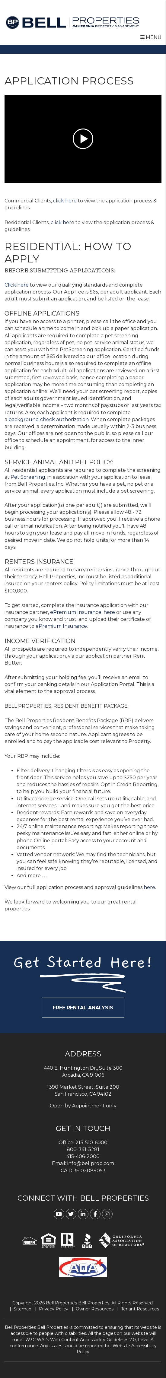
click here (65, 201)
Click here (17, 285)
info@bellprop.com (90, 1163)
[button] (59, 1214)
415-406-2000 (83, 1156)
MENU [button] (150, 37)
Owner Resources (94, 1309)
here (149, 887)
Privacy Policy (53, 1309)
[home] (72, 22)
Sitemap (22, 1309)
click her (61, 222)
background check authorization (48, 419)
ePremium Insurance (61, 626)
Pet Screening (28, 477)
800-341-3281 (83, 1149)
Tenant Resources (140, 1309)
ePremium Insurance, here (82, 612)
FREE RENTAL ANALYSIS (83, 1008)
